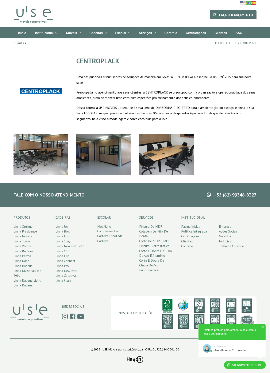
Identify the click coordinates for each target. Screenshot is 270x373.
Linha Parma (22, 256)
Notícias (225, 241)
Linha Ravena (23, 285)
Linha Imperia (23, 266)
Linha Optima (23, 226)
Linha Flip (62, 256)
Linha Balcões (23, 251)
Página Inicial (190, 226)
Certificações (190, 236)
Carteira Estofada (110, 236)
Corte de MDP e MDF (154, 241)
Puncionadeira (149, 270)
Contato (187, 246)
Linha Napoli (22, 261)
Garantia (225, 236)
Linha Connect (65, 261)
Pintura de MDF (150, 226)
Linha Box (62, 231)
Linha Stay (62, 241)
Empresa (225, 226)
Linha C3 (61, 251)
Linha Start (63, 280)
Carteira (102, 241)
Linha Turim (22, 241)
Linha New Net (66, 271)
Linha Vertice (23, 246)
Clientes (187, 241)
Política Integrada (194, 231)
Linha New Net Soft (69, 246)
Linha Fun (62, 236)
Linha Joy (61, 226)
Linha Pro (62, 266)
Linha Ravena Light (27, 280)
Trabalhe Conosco (231, 246)
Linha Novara (23, 236)
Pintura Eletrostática (154, 246)
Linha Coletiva (65, 275)
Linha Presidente (25, 231)
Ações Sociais (228, 231)
